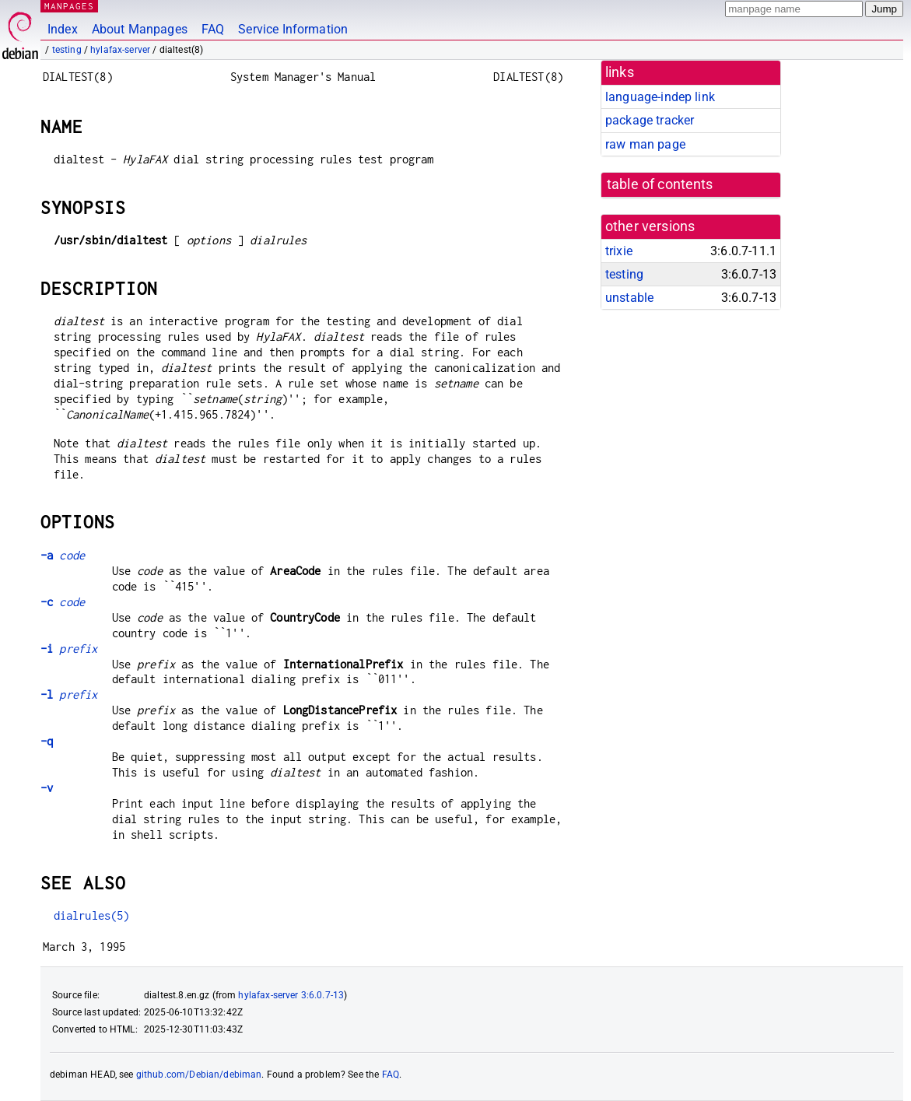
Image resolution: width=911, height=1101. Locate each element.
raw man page (645, 144)
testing (67, 49)
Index (62, 29)
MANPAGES (69, 6)
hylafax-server (120, 49)
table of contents (660, 184)
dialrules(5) (92, 915)
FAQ (212, 29)
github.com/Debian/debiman (199, 1074)
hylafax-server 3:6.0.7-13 (291, 995)
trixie (618, 251)
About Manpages (139, 29)
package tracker (649, 120)
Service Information (293, 29)
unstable (629, 297)
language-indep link (660, 96)
